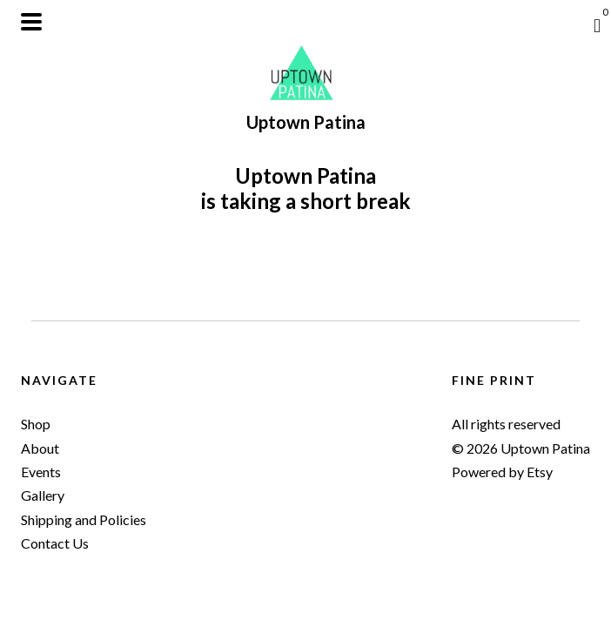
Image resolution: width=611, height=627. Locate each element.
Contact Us (55, 543)
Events (41, 471)
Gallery (42, 495)
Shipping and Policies (83, 519)
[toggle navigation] (31, 21)
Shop (35, 423)
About (40, 448)
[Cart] (597, 25)
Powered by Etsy (502, 471)
